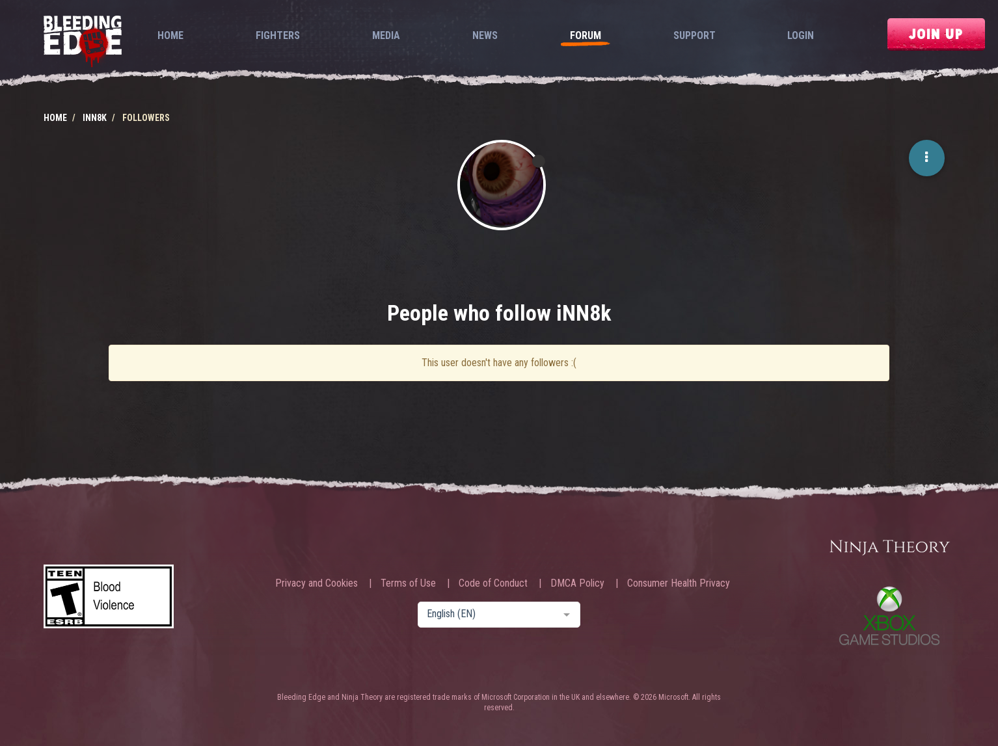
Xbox (889, 615)
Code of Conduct (493, 583)
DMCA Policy (577, 583)
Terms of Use (408, 583)
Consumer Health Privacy (678, 583)
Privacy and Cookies (316, 583)
